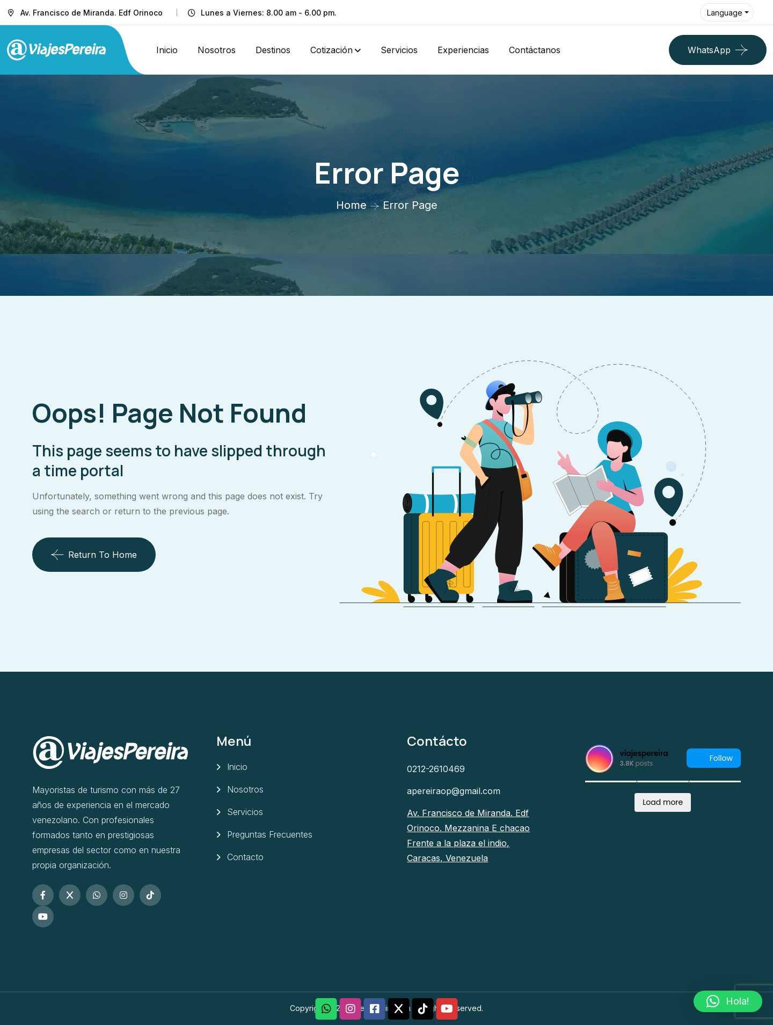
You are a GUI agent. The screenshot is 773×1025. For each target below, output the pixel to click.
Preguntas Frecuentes (269, 834)
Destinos (273, 50)
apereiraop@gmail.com (453, 791)
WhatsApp (709, 50)
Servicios (399, 50)
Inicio (167, 50)
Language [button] (724, 12)
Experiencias (463, 50)
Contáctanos (534, 50)
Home (351, 205)
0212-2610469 (436, 769)
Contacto (245, 857)
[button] (728, 1001)
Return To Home (94, 554)
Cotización (331, 50)
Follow (714, 758)
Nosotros (217, 50)
